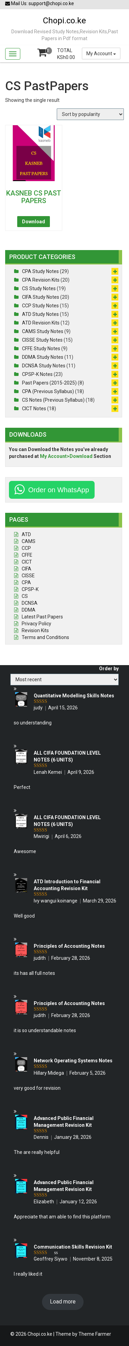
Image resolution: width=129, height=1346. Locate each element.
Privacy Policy (36, 623)
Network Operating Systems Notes (73, 1060)
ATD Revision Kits (41, 323)
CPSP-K (30, 589)
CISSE (28, 575)
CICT (27, 562)
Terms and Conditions (45, 637)
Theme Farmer (94, 1334)
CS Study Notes (39, 288)
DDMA (28, 610)
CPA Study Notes (40, 271)
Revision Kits (35, 630)
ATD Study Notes (40, 314)
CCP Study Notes (40, 305)
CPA (26, 582)
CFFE (27, 555)
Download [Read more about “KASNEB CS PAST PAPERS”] (33, 221)
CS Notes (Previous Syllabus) (53, 400)
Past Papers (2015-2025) (49, 383)
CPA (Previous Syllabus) (48, 391)
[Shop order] (90, 114)
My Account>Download (66, 456)
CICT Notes (34, 408)
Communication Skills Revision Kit (73, 1247)
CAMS (28, 541)
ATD (26, 534)
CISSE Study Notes (42, 340)
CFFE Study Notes (41, 348)
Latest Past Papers (42, 616)
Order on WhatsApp (58, 490)
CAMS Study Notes (42, 331)
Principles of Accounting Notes (69, 946)
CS (25, 596)
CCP (26, 548)
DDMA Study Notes (42, 357)
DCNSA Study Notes (43, 365)
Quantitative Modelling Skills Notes (74, 695)
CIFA (26, 568)
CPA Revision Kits (41, 280)
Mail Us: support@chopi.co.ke (39, 3)
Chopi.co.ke (64, 20)
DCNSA (29, 603)
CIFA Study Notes (40, 297)
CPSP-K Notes (37, 374)
